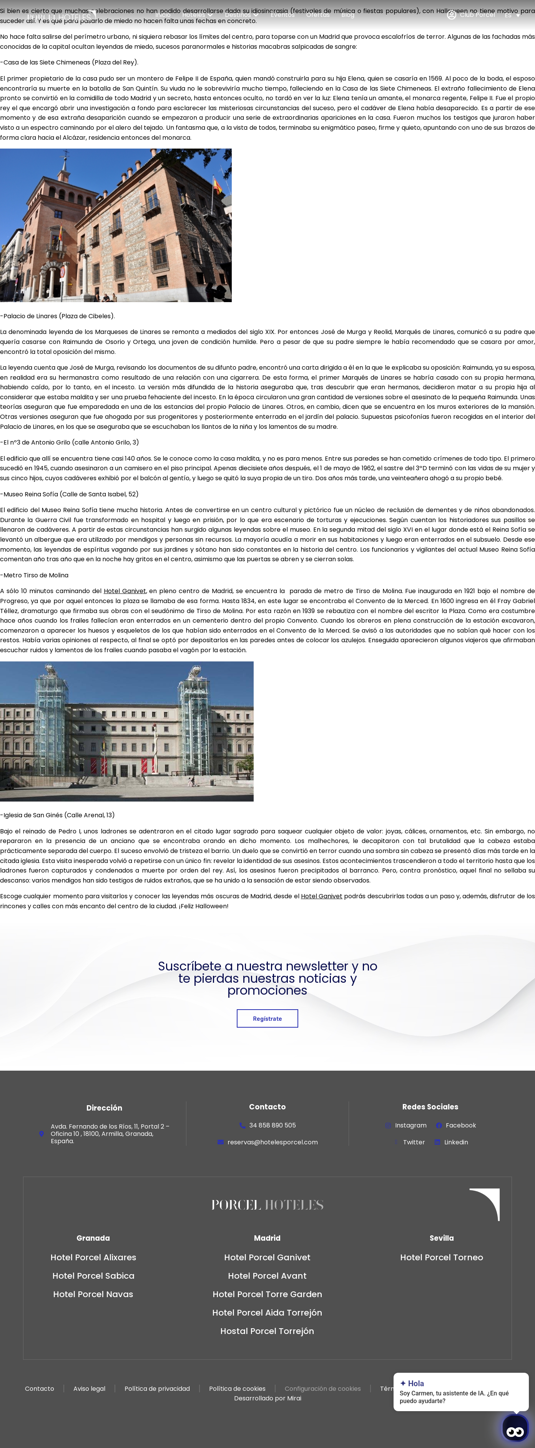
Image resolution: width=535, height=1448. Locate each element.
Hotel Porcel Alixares (93, 1257)
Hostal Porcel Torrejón (267, 1331)
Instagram (411, 1125)
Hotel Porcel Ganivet (267, 1257)
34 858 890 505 (272, 1125)
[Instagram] (388, 1125)
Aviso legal (89, 1388)
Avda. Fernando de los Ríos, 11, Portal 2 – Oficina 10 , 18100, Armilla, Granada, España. (110, 1134)
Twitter (414, 1142)
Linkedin (456, 1142)
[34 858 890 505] (242, 1125)
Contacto (39, 1388)
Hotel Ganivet (125, 591)
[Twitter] (396, 1142)
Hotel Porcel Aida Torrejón (267, 1313)
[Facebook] (439, 1125)
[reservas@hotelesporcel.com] (221, 1142)
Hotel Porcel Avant (267, 1276)
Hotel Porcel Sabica (93, 1276)
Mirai (294, 1398)
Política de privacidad (157, 1388)
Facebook (461, 1125)
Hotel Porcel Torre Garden (267, 1294)
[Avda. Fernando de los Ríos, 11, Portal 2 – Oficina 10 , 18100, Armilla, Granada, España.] (41, 1134)
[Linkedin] (437, 1142)
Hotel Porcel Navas (93, 1294)
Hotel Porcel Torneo (441, 1257)
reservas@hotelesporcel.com (273, 1142)
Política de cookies (237, 1388)
